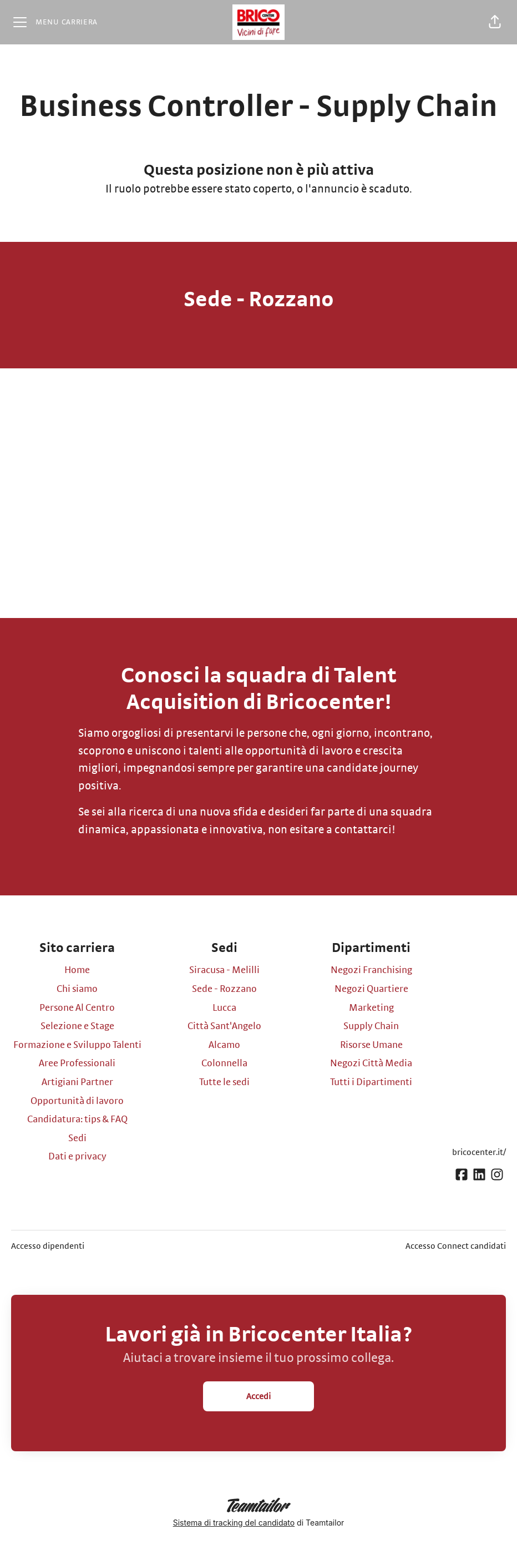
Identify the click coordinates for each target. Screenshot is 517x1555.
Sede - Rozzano (224, 989)
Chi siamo (77, 989)
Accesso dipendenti (47, 1246)
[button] (494, 22)
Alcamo (224, 1045)
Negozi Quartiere (371, 989)
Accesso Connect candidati (456, 1246)
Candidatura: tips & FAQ (77, 1120)
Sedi (77, 1138)
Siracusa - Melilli (224, 970)
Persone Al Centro (77, 1008)
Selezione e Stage (77, 1026)
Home (77, 970)
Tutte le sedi (224, 1082)
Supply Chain (371, 1026)
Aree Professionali (77, 1063)
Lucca (224, 1008)
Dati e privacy (77, 1157)
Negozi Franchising (371, 970)
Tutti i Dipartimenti (371, 1082)
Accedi (258, 1396)
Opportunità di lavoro (77, 1101)
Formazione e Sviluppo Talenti (77, 1045)
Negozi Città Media (371, 1063)
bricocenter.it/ (479, 1152)
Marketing (371, 1008)
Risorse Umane (371, 1045)
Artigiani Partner (77, 1082)
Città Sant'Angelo (224, 1026)
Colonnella (224, 1063)
